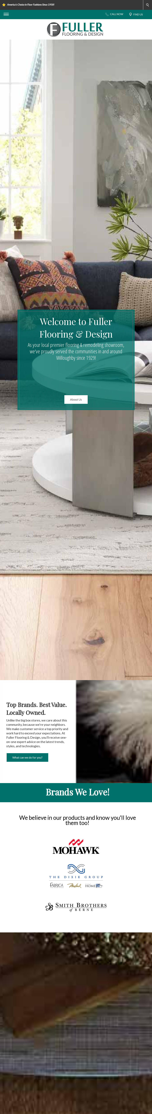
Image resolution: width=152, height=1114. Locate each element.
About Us (76, 399)
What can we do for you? (27, 757)
